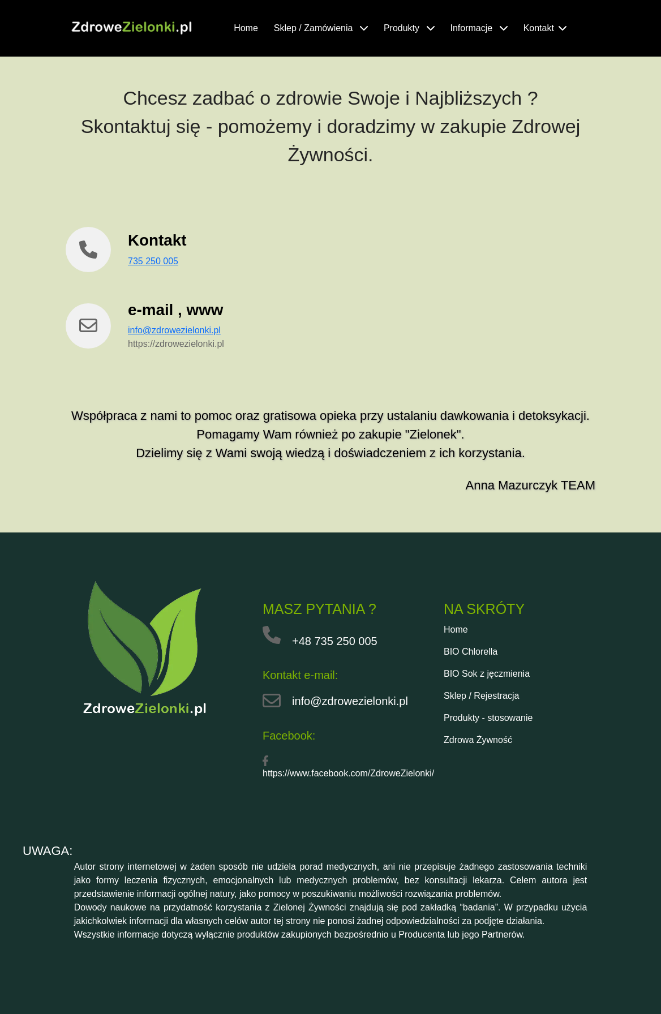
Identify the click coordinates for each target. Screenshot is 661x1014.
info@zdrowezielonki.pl (174, 330)
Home (246, 28)
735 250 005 (153, 261)
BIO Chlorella (470, 651)
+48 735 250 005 (334, 641)
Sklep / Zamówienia (321, 28)
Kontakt (544, 28)
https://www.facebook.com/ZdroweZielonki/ (348, 773)
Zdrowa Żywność (478, 740)
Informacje (479, 28)
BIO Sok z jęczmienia (487, 673)
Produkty (409, 28)
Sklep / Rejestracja (481, 696)
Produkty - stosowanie (488, 718)
